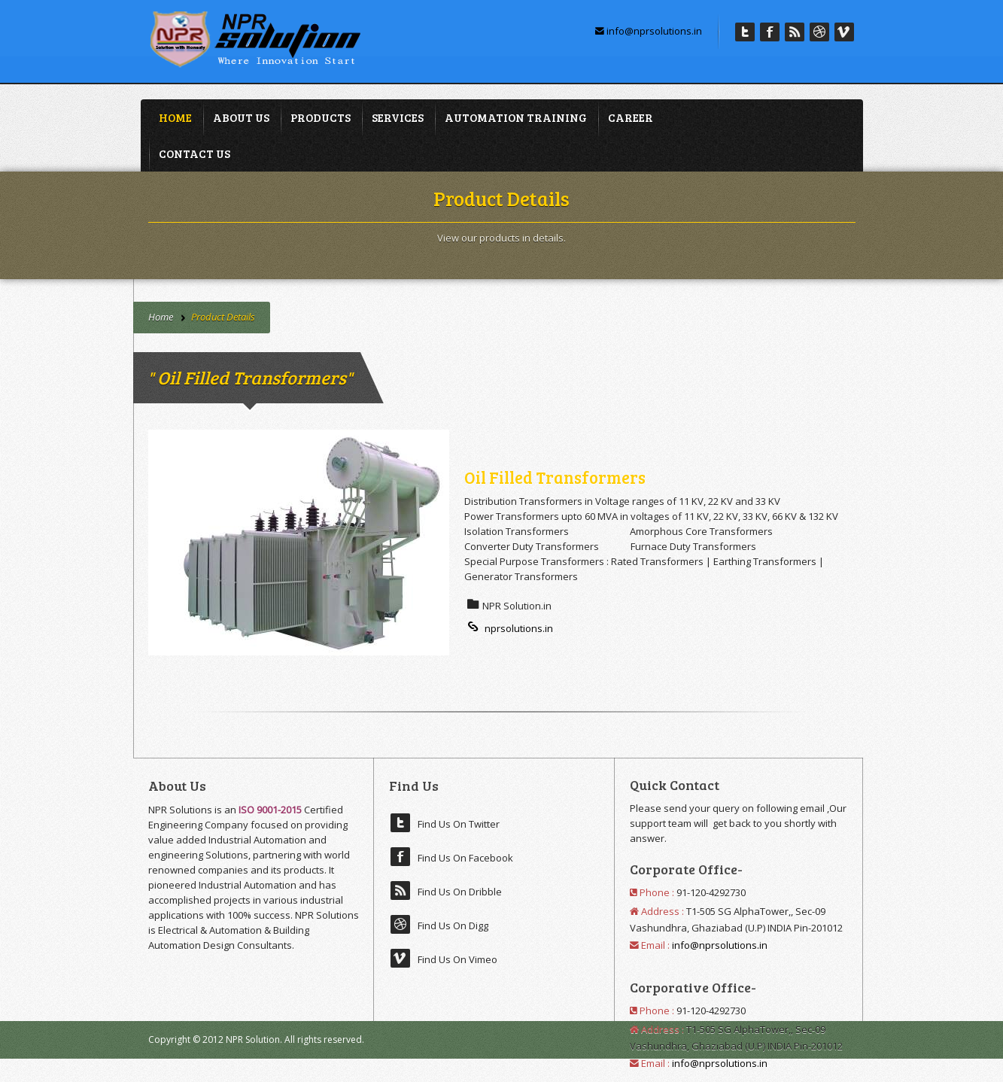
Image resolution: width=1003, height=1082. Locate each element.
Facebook (770, 32)
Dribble (794, 32)
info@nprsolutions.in (648, 31)
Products (320, 117)
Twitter (745, 32)
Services (398, 117)
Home (175, 117)
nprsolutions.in (508, 628)
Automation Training (516, 117)
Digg (819, 32)
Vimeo (844, 32)
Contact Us (194, 153)
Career (630, 117)
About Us (241, 117)
